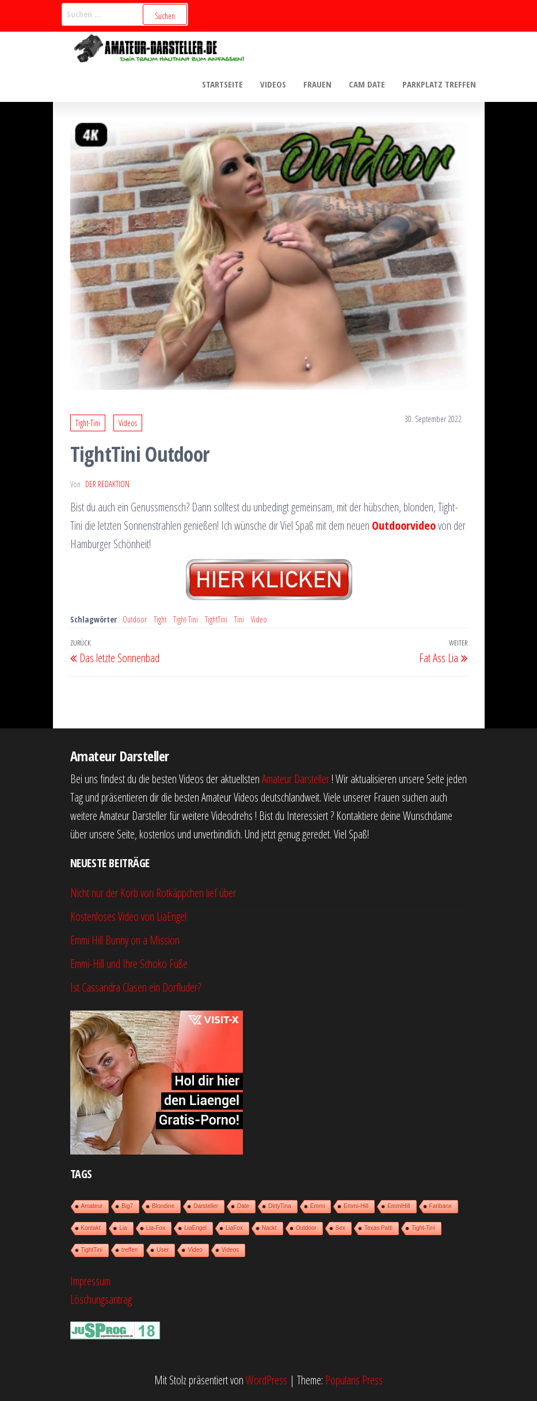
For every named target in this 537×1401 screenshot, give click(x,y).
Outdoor (135, 619)
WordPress (266, 1380)
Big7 (127, 1206)
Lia (123, 1228)
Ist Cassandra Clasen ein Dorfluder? (135, 987)
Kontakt (91, 1228)
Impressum (90, 1281)
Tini (239, 619)
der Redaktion (107, 484)
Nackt (269, 1228)
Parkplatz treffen (439, 84)
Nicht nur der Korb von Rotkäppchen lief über (153, 893)
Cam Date (367, 84)
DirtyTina (279, 1206)
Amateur (92, 1206)
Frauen (317, 84)
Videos (273, 84)
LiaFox (234, 1228)
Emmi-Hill (356, 1206)
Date (243, 1206)
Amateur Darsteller (295, 779)
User (163, 1250)
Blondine (163, 1206)
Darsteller (205, 1206)
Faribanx (440, 1206)
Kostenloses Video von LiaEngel (128, 916)
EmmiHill (398, 1206)
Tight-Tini (87, 422)
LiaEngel (195, 1228)
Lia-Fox (155, 1228)
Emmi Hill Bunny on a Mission (125, 940)
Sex (340, 1228)
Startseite (222, 84)
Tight (160, 619)
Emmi (317, 1206)
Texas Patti (378, 1228)
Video (259, 619)
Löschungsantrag (101, 1299)
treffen (129, 1250)
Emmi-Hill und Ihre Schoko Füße (129, 963)
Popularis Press (354, 1380)
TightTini (216, 619)
